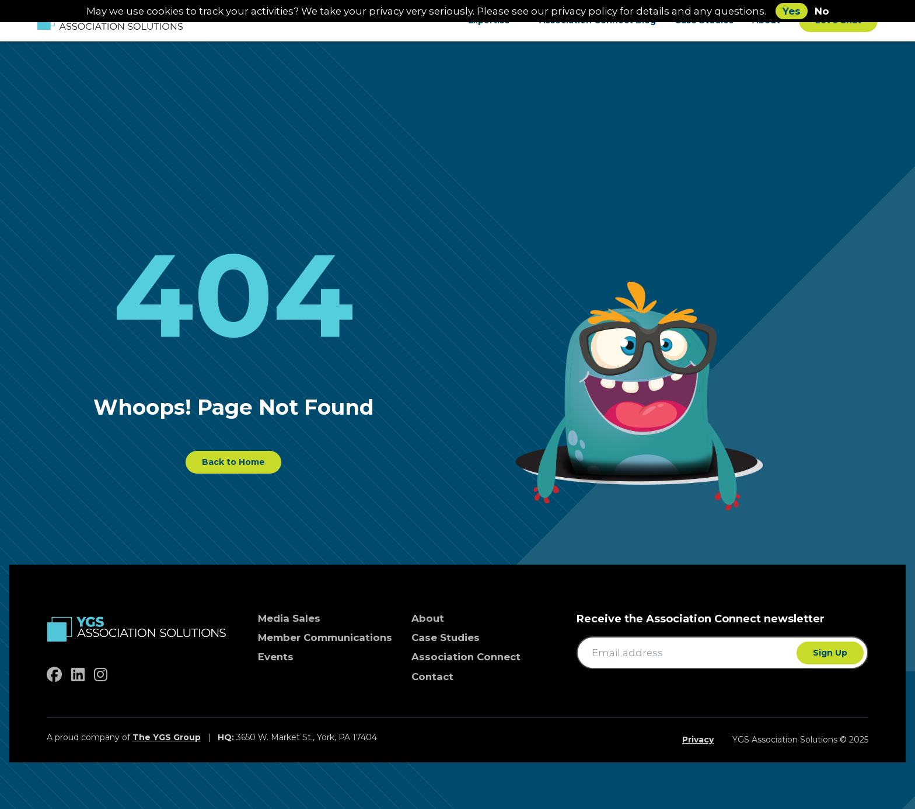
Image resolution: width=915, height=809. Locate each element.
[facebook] (54, 675)
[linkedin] (78, 675)
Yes (792, 11)
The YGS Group (166, 737)
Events (276, 657)
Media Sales (289, 618)
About (427, 618)
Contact (432, 676)
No (822, 11)
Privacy (698, 739)
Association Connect (466, 657)
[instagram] (100, 675)
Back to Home (233, 462)
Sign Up (830, 652)
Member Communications (325, 637)
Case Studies (445, 637)
